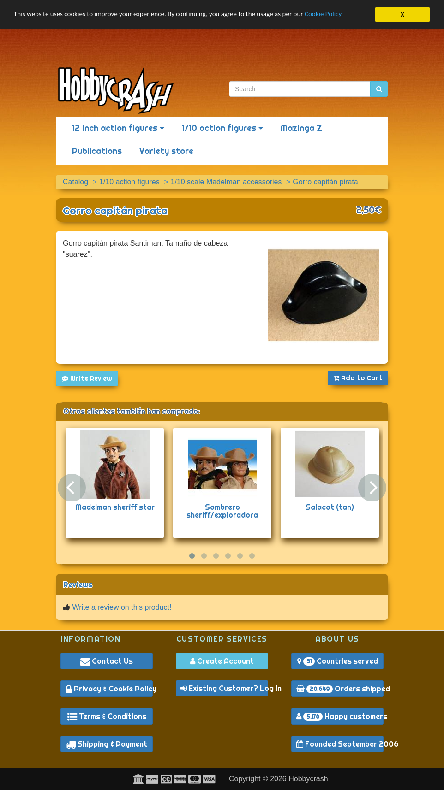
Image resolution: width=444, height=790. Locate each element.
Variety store (166, 151)
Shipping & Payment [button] (106, 744)
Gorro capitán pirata (115, 210)
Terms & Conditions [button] (106, 716)
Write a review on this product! (121, 607)
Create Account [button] (222, 661)
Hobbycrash (308, 779)
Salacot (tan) (330, 507)
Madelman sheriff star (115, 507)
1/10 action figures (222, 128)
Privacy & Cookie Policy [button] (109, 688)
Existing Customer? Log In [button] (224, 688)
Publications (97, 151)
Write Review (87, 378)
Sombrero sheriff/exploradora (222, 511)
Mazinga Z (301, 128)
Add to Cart (358, 378)
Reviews (77, 584)
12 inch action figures (118, 128)
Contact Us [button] (106, 661)
